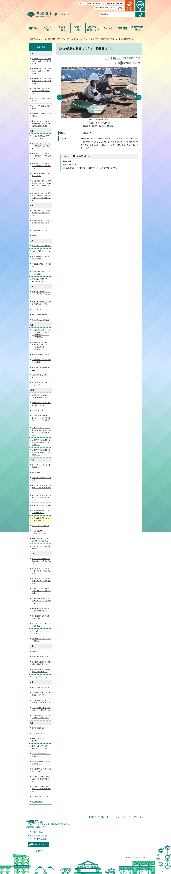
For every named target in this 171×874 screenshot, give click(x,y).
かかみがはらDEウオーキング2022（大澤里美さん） (41, 532)
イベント (107, 28)
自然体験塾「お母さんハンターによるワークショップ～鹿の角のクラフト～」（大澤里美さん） (41, 333)
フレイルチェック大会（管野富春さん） (41, 547)
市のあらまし (40, 844)
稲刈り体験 (36, 472)
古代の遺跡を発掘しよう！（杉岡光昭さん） (41, 512)
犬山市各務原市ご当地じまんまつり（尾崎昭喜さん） (41, 701)
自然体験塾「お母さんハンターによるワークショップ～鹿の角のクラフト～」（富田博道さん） (41, 345)
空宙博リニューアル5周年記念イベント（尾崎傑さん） (41, 779)
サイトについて (36, 851)
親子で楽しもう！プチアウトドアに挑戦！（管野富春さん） (41, 166)
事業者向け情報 (137, 28)
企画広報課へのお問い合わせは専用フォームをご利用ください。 (92, 168)
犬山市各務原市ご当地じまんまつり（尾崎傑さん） (41, 717)
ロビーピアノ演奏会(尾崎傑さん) (41, 100)
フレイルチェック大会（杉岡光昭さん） (41, 466)
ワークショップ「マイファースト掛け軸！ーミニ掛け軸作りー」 (41, 591)
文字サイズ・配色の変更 (115, 3)
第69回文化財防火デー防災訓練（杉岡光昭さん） (41, 671)
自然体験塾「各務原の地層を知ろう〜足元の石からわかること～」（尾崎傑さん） (41, 184)
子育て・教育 (63, 28)
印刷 (115, 63)
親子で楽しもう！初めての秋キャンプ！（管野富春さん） (41, 497)
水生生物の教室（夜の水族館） (41, 265)
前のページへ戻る (97, 817)
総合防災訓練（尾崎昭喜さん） (41, 368)
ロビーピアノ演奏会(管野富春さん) (41, 107)
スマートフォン (139, 817)
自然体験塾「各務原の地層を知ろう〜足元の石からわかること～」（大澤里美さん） (41, 196)
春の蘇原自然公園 (38, 728)
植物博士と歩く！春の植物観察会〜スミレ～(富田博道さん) (41, 81)
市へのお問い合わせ (38, 839)
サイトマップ (81, 3)
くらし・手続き (48, 28)
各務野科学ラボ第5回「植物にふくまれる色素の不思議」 (41, 561)
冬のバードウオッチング (40, 677)
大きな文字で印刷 (129, 63)
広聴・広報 (61, 39)
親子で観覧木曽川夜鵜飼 (40, 354)
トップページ (63, 14)
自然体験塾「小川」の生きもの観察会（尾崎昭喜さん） (41, 213)
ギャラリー (85, 39)
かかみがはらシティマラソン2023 (41, 740)
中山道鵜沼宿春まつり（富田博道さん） (41, 762)
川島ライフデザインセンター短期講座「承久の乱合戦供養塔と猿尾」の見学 (41, 123)
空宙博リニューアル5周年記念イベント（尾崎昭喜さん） (41, 789)
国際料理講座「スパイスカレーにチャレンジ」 (41, 404)
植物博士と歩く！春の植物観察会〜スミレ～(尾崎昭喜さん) (41, 71)
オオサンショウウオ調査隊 (41, 505)
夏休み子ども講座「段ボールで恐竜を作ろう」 (41, 280)
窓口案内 (34, 28)
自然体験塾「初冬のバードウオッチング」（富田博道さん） (41, 571)
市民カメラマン (73, 39)
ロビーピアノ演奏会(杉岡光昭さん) (41, 115)
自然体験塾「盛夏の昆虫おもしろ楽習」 (41, 273)
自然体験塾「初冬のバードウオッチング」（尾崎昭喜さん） (41, 581)
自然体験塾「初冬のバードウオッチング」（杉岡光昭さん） (41, 601)
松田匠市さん (86, 133)
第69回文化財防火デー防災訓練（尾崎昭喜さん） (41, 663)
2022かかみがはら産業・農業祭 (41, 479)
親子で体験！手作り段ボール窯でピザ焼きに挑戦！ (41, 747)
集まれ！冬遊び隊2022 (40, 656)
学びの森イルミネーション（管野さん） (41, 625)
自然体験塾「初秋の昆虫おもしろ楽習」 (41, 361)
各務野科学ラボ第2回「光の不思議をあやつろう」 (41, 396)
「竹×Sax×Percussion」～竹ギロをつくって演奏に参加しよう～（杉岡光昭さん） (41, 431)
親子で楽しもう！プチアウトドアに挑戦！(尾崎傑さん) (41, 146)
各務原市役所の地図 (38, 836)
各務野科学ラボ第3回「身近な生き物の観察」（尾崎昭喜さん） (41, 452)
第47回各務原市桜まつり (40, 796)
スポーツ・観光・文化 (92, 28)
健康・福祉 (78, 28)
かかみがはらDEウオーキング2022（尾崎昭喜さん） (41, 540)
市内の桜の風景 (37, 802)
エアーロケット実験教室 (40, 320)
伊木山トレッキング (39, 733)
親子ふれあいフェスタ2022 (41, 246)
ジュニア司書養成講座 (40, 314)
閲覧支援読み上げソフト (96, 3)
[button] (129, 5)
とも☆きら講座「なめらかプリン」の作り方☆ (41, 694)
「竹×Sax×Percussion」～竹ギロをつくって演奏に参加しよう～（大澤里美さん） (41, 419)
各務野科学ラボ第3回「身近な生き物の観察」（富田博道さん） (41, 442)
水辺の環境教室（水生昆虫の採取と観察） (41, 257)
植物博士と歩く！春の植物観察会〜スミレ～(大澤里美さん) (41, 61)
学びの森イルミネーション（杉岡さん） (41, 632)
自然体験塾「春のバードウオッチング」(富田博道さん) (41, 91)
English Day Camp (38, 410)
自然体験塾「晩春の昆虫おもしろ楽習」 (41, 174)
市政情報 (123, 28)
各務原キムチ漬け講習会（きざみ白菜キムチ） (40, 609)
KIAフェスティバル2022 (40, 526)
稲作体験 (35, 235)
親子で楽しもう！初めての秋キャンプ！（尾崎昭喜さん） (41, 487)
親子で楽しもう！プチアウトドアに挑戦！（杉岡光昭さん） (41, 156)
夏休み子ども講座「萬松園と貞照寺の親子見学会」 (41, 303)
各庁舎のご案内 (36, 832)
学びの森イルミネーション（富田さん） (41, 640)
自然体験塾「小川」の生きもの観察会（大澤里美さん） (41, 222)
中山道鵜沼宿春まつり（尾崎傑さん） (41, 755)
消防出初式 (36, 651)
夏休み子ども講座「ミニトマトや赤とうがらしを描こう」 (41, 294)
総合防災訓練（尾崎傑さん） (40, 376)
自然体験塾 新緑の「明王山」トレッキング (41, 137)
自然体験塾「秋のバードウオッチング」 (41, 384)
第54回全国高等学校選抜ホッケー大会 (41, 617)
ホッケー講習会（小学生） (41, 251)
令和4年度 (95, 39)
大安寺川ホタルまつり (40, 230)
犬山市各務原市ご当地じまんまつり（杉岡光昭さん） (41, 709)
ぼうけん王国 (36, 309)
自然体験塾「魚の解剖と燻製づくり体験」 (41, 770)
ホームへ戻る (114, 817)
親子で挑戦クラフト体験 (40, 687)
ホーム (43, 39)
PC (129, 817)
